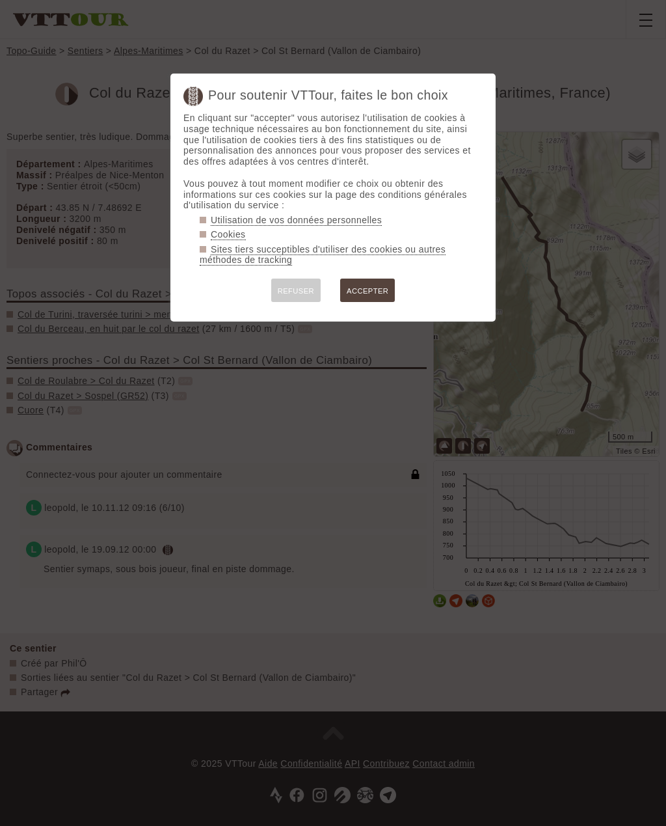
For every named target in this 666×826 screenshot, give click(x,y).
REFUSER (296, 291)
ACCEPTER (367, 291)
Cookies (228, 234)
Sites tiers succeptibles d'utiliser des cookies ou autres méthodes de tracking (323, 255)
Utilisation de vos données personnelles (296, 220)
